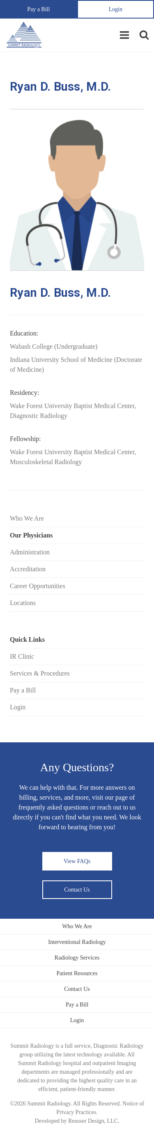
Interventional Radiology (77, 942)
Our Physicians (31, 535)
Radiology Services (77, 958)
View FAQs (77, 861)
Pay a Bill (38, 9)
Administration (30, 552)
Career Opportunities (37, 585)
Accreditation (28, 569)
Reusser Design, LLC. (93, 1121)
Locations (23, 602)
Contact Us (77, 890)
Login (115, 9)
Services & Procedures (40, 673)
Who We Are (27, 518)
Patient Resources (77, 973)
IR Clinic (22, 656)
